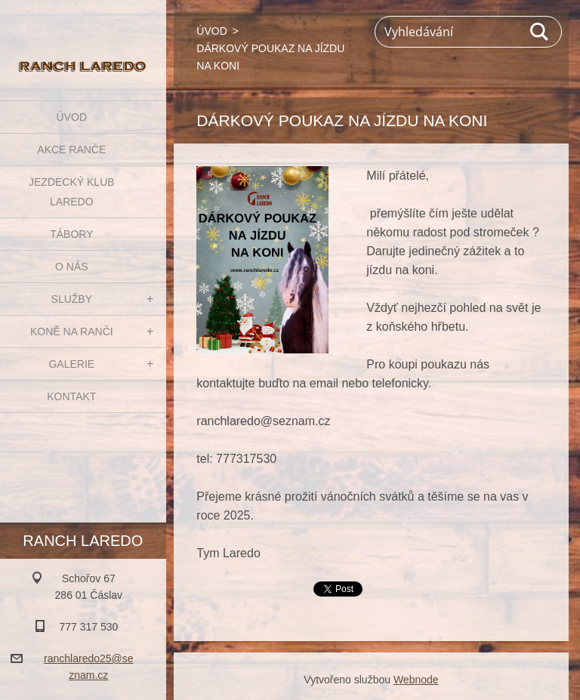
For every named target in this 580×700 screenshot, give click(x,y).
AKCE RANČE (71, 149)
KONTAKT (71, 396)
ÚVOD (72, 117)
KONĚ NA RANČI (71, 331)
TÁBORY (71, 234)
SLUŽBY (71, 299)
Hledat (540, 31)
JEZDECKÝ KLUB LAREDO (72, 192)
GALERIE (71, 364)
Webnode (416, 680)
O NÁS (71, 267)
